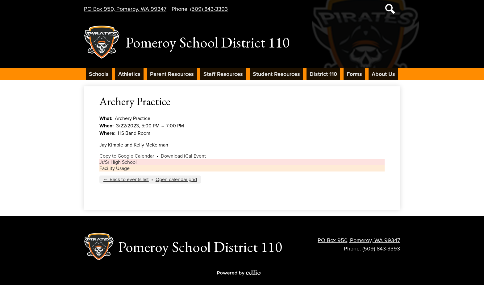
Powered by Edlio (239, 273)
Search (390, 10)
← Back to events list (126, 179)
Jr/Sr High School (118, 162)
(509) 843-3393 (209, 9)
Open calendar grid (176, 179)
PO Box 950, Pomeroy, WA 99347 (125, 9)
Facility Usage (114, 168)
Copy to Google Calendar (126, 156)
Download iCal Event (183, 156)
